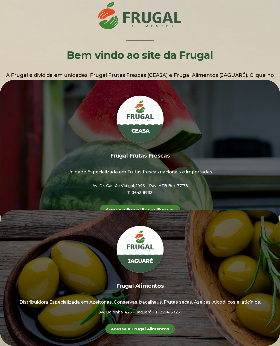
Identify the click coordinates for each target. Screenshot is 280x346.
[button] (140, 209)
